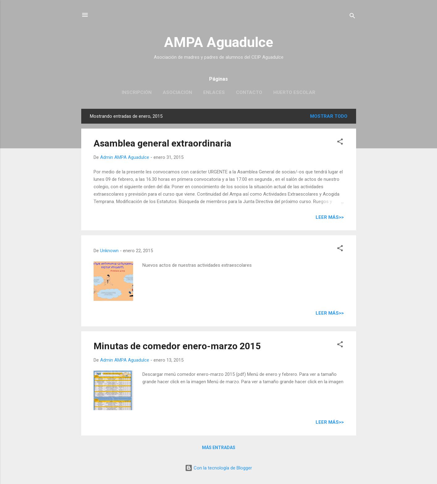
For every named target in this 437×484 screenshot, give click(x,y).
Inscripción (137, 92)
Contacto (249, 92)
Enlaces (214, 92)
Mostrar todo (328, 116)
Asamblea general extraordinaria (162, 143)
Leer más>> (330, 217)
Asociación (177, 92)
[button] (340, 142)
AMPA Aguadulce (218, 42)
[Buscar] (352, 16)
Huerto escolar (294, 92)
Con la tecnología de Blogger (218, 468)
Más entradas (218, 447)
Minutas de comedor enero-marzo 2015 (177, 346)
